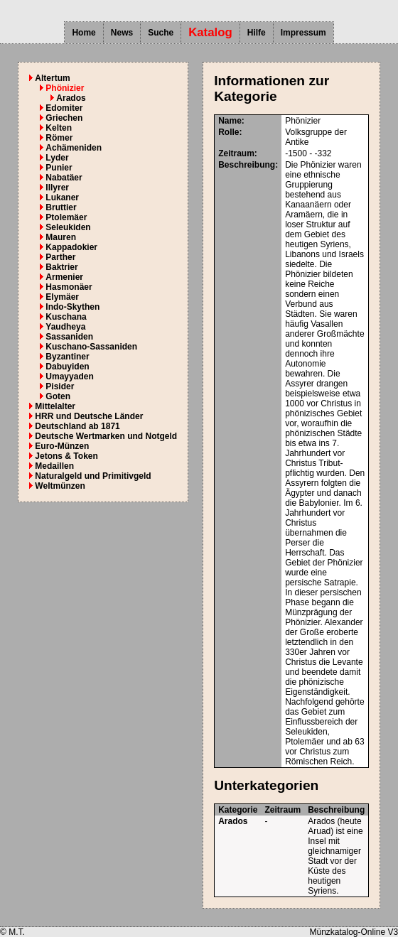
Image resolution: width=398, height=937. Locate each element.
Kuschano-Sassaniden (91, 347)
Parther (60, 257)
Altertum (52, 78)
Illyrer (57, 188)
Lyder (56, 158)
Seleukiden (67, 227)
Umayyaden (69, 376)
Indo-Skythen (72, 307)
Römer (58, 138)
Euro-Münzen (62, 446)
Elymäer (62, 297)
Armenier (64, 277)
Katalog (210, 32)
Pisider (59, 386)
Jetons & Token (66, 456)
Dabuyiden (67, 367)
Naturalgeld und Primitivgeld (93, 476)
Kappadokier (71, 247)
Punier (58, 168)
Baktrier (61, 267)
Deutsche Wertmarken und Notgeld (106, 436)
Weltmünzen (60, 486)
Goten (57, 396)
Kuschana (65, 317)
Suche (160, 33)
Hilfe (256, 33)
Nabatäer (63, 178)
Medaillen (54, 466)
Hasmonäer (68, 287)
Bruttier (60, 207)
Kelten (58, 128)
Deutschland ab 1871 (77, 426)
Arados (70, 98)
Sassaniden (69, 337)
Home (83, 33)
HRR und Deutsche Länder (89, 416)
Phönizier (64, 88)
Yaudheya (65, 327)
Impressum (303, 33)
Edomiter (63, 108)
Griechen (63, 118)
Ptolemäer (66, 217)
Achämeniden (73, 148)
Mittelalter (55, 406)
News (122, 33)
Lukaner (62, 197)
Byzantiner (67, 357)
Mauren (60, 237)
